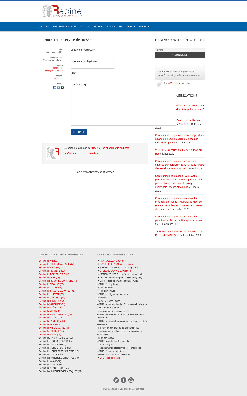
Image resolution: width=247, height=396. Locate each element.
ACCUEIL (45, 27)
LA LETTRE (85, 27)
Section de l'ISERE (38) (50, 334)
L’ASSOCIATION (114, 27)
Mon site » (93, 153)
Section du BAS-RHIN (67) (51, 301)
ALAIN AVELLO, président (110, 261)
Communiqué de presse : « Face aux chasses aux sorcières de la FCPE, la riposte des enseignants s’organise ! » (180, 165)
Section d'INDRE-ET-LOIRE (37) (54, 274)
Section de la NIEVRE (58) (51, 294)
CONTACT (130, 27)
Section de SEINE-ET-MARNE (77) (55, 314)
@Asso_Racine (175, 83)
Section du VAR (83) (48, 261)
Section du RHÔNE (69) (50, 307)
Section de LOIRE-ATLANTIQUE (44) (56, 264)
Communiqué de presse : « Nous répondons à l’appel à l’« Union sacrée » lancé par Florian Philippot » (179, 139)
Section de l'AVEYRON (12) (52, 297)
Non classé (58, 78)
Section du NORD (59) (49, 311)
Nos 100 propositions (64, 27)
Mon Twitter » (70, 153)
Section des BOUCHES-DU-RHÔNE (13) (58, 281)
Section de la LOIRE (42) (50, 318)
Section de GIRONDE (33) (51, 284)
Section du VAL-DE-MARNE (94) (54, 328)
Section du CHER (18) (49, 277)
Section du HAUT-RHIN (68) (52, 321)
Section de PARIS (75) (49, 267)
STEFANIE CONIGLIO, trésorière (114, 271)
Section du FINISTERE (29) (52, 271)
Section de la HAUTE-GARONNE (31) (57, 291)
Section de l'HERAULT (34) (52, 324)
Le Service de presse (108, 358)
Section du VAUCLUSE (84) (52, 304)
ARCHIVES (99, 27)
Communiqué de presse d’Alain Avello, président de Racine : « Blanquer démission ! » (179, 220)
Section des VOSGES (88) (51, 331)
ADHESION (144, 27)
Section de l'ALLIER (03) (50, 287)
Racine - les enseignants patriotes (110, 147)
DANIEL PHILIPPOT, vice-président (115, 264)
